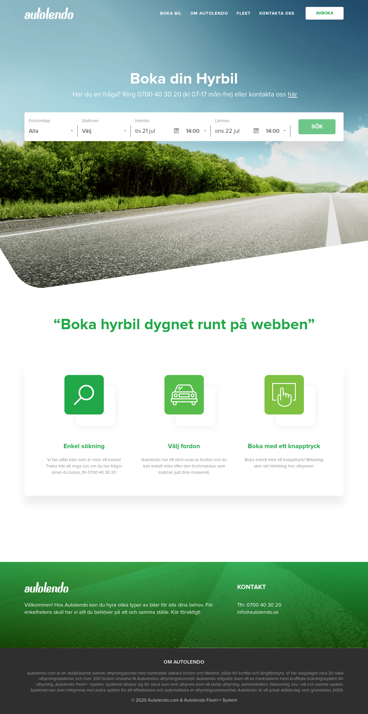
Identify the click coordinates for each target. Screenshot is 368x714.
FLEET (244, 16)
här (292, 94)
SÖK (317, 127)
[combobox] (51, 131)
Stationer (90, 121)
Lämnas (222, 121)
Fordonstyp (39, 121)
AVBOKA (324, 16)
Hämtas (142, 121)
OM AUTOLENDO (209, 16)
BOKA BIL (171, 16)
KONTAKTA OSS (276, 16)
